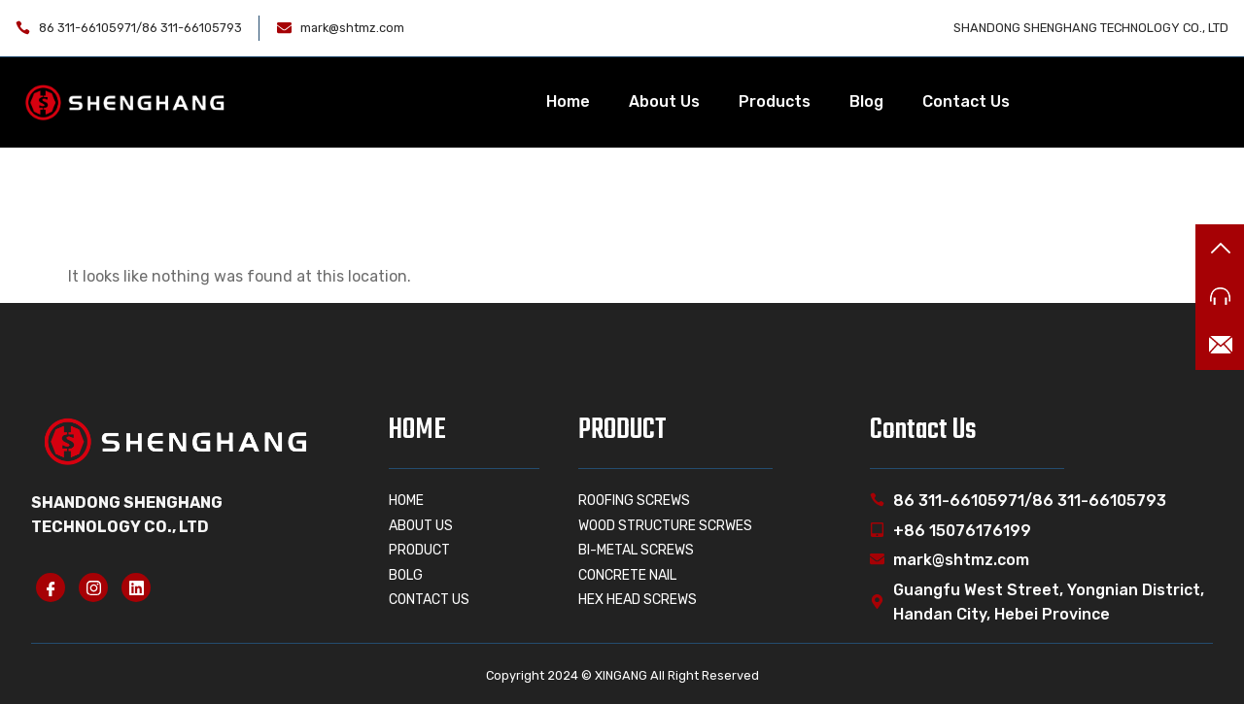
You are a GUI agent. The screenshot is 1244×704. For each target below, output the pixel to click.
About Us (664, 101)
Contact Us (966, 101)
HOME (417, 430)
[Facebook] (50, 587)
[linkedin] (136, 587)
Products (775, 101)
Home (568, 101)
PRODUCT (622, 430)
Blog (866, 101)
